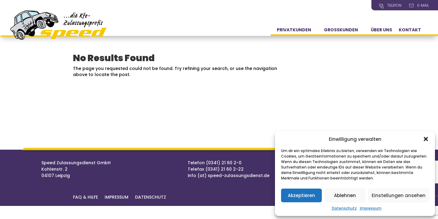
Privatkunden (294, 30)
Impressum (370, 208)
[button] (426, 139)
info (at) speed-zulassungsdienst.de (228, 175)
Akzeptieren (301, 195)
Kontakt (410, 30)
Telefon (394, 5)
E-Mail (423, 5)
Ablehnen (345, 195)
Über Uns (381, 30)
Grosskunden (341, 30)
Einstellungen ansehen (399, 195)
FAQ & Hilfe (85, 197)
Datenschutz (344, 208)
